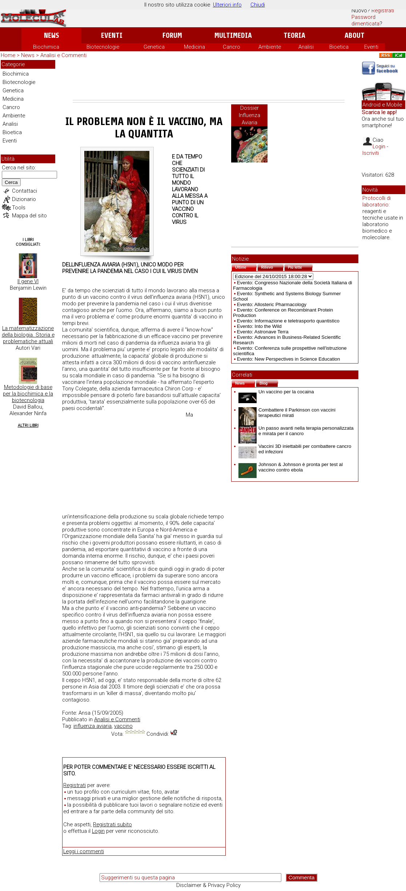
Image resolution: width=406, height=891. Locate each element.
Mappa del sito (29, 215)
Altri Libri (28, 425)
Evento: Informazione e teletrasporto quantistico (288, 321)
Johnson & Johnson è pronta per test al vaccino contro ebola (290, 467)
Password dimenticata (365, 20)
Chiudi (257, 4)
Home (8, 55)
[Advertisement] (208, 80)
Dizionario (24, 199)
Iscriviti (370, 153)
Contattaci (24, 191)
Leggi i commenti (83, 851)
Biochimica (46, 47)
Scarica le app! (379, 112)
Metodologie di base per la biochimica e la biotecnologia (28, 394)
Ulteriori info (227, 4)
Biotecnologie (103, 47)
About (355, 35)
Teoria (294, 35)
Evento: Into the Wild (259, 326)
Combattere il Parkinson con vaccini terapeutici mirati (286, 412)
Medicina (194, 47)
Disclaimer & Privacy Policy (208, 885)
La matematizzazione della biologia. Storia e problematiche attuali (28, 335)
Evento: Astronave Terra (263, 331)
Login (98, 831)
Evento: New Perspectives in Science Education (288, 359)
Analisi (306, 47)
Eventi (111, 35)
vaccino (123, 726)
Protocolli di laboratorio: (376, 201)
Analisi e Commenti (63, 55)
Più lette (300, 266)
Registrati (382, 10)
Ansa (85, 713)
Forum (172, 35)
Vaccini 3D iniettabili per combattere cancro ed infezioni (294, 449)
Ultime (246, 266)
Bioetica (339, 47)
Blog (269, 382)
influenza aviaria (92, 726)
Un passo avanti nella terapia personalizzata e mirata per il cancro (296, 430)
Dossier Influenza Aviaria (249, 115)
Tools (18, 207)
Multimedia (233, 35)
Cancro (231, 47)
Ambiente (269, 47)
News (51, 35)
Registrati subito (112, 824)
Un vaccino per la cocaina (276, 391)
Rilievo (272, 266)
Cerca (11, 182)
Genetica (154, 47)
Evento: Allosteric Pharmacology (271, 304)
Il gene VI (28, 281)
